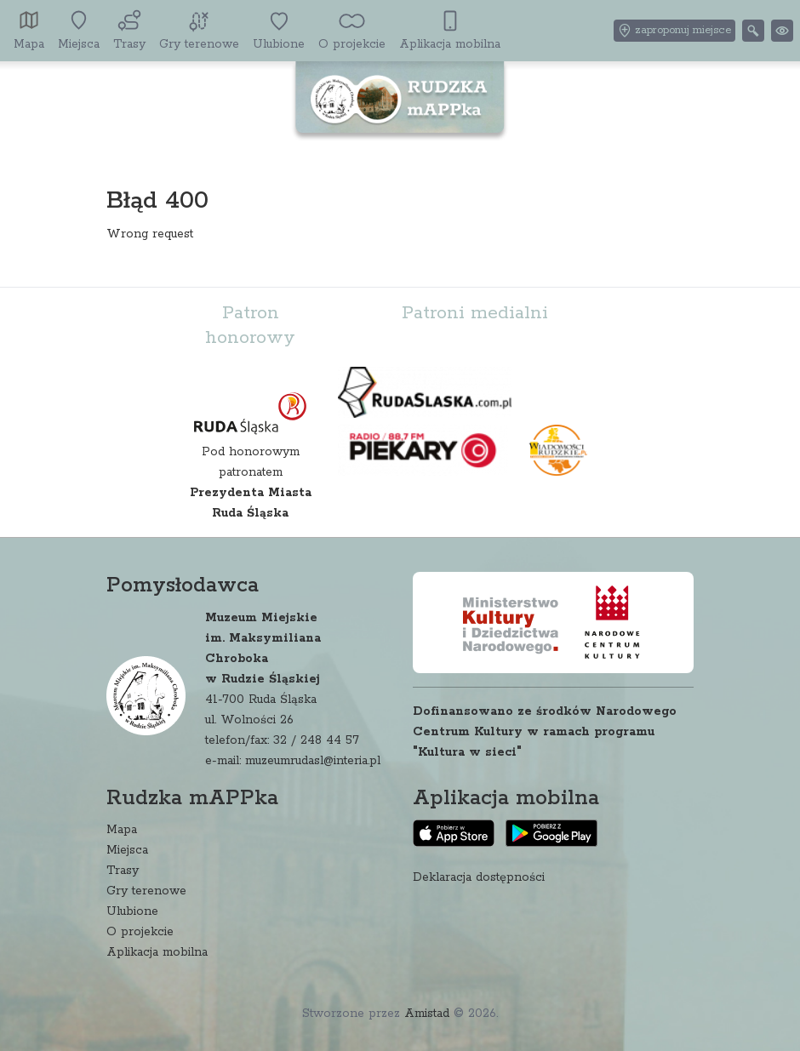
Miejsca (127, 850)
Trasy (122, 870)
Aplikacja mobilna (157, 952)
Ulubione (132, 911)
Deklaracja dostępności (479, 877)
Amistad (426, 1013)
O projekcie (140, 932)
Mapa (121, 829)
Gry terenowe (146, 891)
